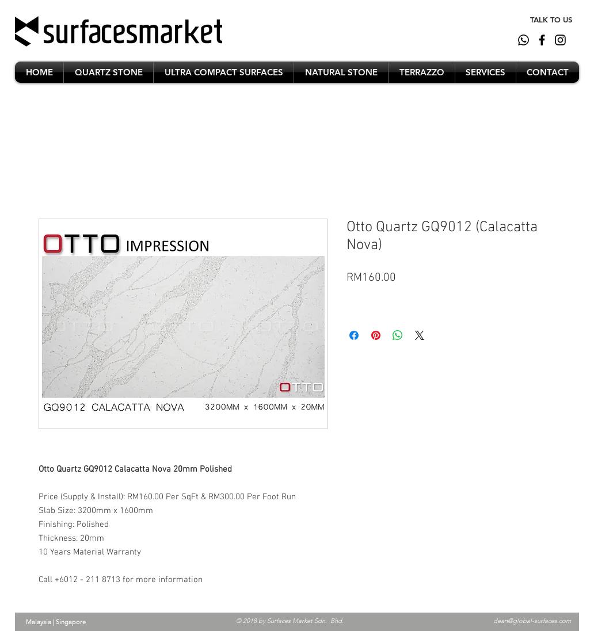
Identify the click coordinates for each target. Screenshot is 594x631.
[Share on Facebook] (354, 335)
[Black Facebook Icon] (542, 40)
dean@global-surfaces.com (532, 621)
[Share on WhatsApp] (398, 335)
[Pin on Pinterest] (376, 335)
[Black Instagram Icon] (560, 40)
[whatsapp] (523, 40)
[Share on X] (420, 335)
